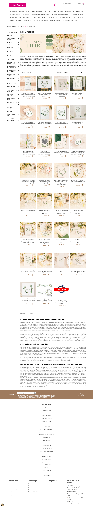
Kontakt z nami (13, 495)
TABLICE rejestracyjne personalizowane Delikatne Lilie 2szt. (44, 300)
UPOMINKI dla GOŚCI (77, 14)
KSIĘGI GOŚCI (13, 17)
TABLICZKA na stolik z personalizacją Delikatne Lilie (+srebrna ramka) (28, 241)
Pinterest (80, 395)
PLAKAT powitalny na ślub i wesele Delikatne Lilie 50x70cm (45, 94)
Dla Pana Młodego (15, 14)
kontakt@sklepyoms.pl (73, 503)
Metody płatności (13, 489)
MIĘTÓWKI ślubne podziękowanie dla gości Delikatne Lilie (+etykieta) (28, 123)
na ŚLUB (28, 12)
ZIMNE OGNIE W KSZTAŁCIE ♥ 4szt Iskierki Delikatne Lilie (78, 180)
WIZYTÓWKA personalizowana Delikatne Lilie (78, 241)
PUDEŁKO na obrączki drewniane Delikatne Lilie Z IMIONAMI (45, 271)
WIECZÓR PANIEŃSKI (49, 20)
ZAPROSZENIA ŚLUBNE (37, 12)
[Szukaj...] (42, 5)
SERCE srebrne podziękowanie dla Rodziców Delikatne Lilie (44, 152)
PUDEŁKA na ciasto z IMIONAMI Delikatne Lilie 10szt (61, 241)
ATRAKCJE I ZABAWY (78, 17)
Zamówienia (51, 486)
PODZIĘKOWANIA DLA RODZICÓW (40, 14)
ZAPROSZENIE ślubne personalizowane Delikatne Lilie (61, 152)
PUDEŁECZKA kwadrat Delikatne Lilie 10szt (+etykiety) (44, 212)
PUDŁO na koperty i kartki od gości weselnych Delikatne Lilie (61, 94)
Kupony (50, 493)
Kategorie (12, 32)
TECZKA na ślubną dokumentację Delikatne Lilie (61, 123)
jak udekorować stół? (34, 486)
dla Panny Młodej (78, 12)
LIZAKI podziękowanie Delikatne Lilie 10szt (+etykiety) (44, 181)
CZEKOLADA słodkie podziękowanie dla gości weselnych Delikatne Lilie (28, 94)
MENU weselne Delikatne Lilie (61, 270)
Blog (76, 20)
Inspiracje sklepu (33, 488)
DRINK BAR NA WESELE (15, 20)
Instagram (82, 395)
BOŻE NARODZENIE (12, 45)
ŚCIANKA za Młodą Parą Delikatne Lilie (77, 122)
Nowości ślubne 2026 (34, 491)
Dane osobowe (52, 484)
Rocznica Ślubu (38, 20)
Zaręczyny (26, 14)
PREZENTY (58, 20)
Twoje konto (53, 481)
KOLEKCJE (60, 12)
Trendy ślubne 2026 (33, 489)
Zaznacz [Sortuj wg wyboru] (73, 72)
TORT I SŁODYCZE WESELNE (63, 17)
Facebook (77, 395)
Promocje (12, 493)
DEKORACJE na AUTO (48, 17)
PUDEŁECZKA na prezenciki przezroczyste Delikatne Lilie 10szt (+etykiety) (28, 181)
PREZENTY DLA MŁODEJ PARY (17, 12)
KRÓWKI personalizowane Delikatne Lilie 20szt (28, 211)
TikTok (83, 395)
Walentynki (68, 12)
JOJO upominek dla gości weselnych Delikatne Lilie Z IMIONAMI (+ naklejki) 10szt (78, 152)
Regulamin (12, 488)
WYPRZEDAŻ (10, 118)
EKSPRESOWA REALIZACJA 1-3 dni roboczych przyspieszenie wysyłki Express (61, 301)
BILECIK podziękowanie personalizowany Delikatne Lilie (78, 271)
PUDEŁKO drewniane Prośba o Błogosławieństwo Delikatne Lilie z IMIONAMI (44, 242)
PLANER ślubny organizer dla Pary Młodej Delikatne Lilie (45, 123)
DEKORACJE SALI (35, 17)
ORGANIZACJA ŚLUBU (50, 12)
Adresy (50, 491)
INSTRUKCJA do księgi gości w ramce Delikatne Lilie (28, 271)
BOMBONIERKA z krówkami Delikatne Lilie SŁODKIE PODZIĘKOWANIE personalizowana (61, 182)
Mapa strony (12, 497)
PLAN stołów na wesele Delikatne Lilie (78, 93)
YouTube (78, 395)
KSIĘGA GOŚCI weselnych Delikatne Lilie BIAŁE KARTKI (28, 299)
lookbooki (31, 484)
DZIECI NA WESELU (27, 20)
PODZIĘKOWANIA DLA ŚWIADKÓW (60, 14)
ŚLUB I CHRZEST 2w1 (68, 20)
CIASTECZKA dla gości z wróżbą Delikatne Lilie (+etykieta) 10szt (61, 212)
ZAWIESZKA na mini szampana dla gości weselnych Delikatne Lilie (28, 152)
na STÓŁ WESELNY (24, 17)
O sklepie (12, 491)
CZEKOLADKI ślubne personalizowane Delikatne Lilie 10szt (78, 212)
